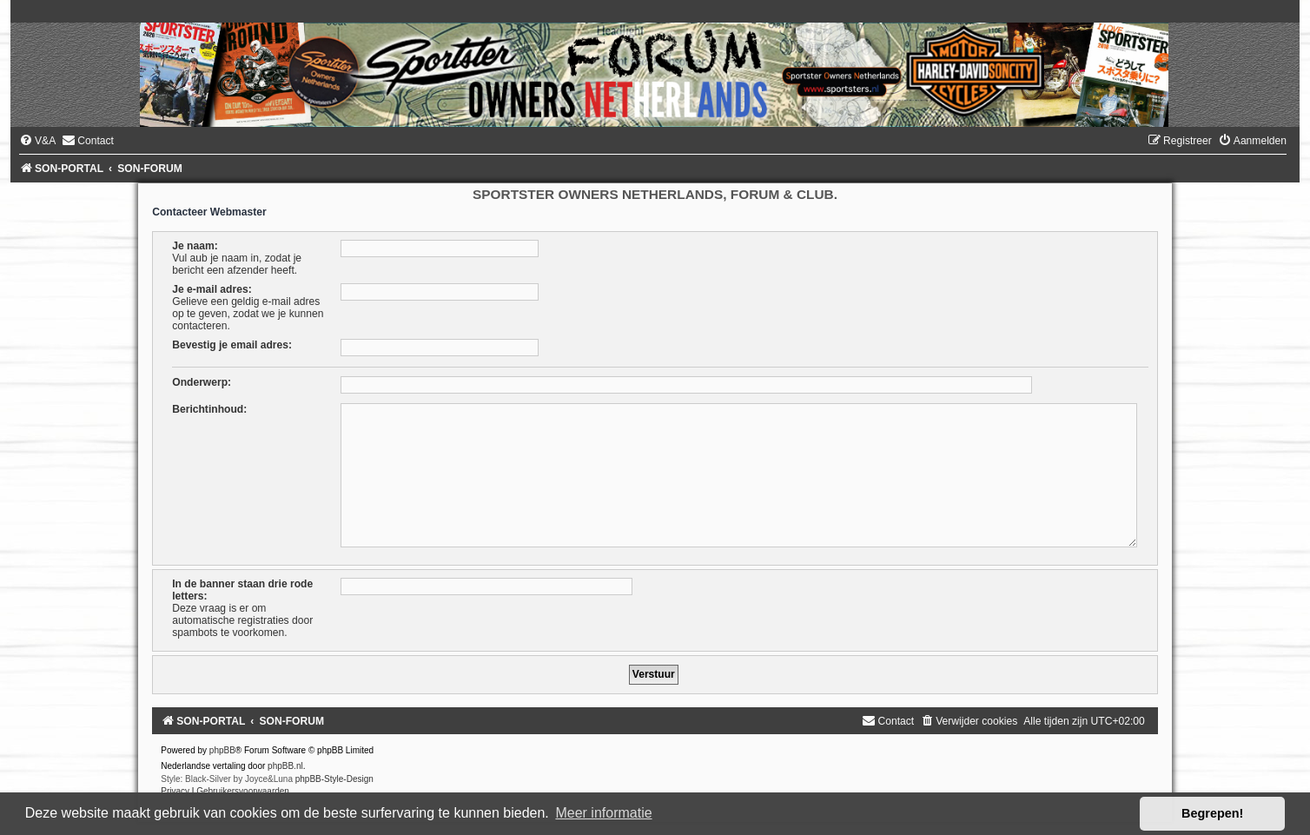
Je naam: (194, 246)
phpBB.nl (285, 766)
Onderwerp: (201, 382)
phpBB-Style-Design (334, 779)
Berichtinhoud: (209, 409)
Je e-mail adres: (211, 289)
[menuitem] (37, 141)
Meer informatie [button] (603, 812)
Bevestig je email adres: (232, 345)
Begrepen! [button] (1212, 813)
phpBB (222, 750)
